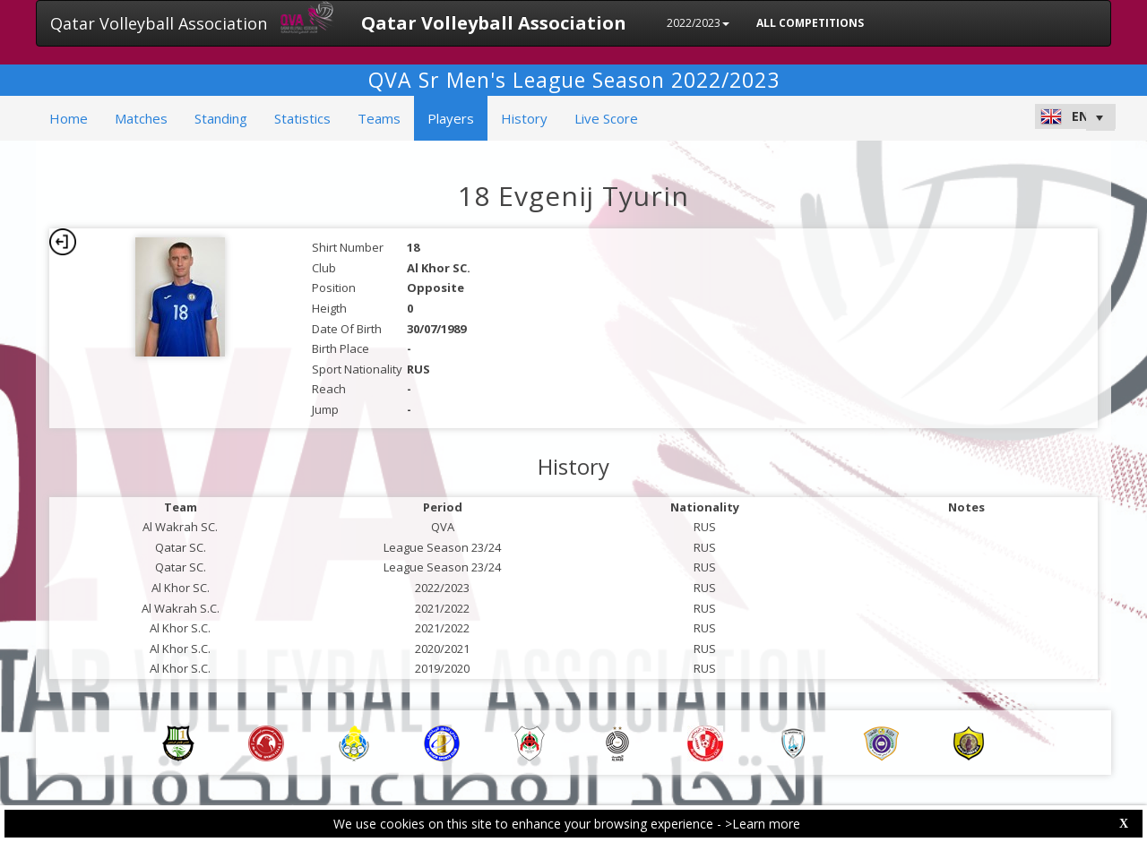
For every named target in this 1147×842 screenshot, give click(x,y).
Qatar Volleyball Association (158, 23)
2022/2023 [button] (698, 22)
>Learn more (762, 823)
